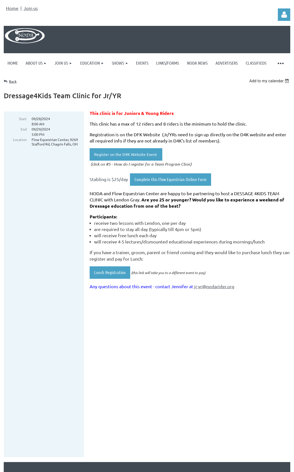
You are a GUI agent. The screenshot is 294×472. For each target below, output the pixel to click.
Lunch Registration (110, 272)
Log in (284, 14)
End (24, 129)
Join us (31, 8)
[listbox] (269, 81)
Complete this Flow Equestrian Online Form (170, 179)
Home (12, 8)
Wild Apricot (231, 450)
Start (23, 118)
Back (13, 81)
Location (20, 139)
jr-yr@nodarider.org (214, 286)
